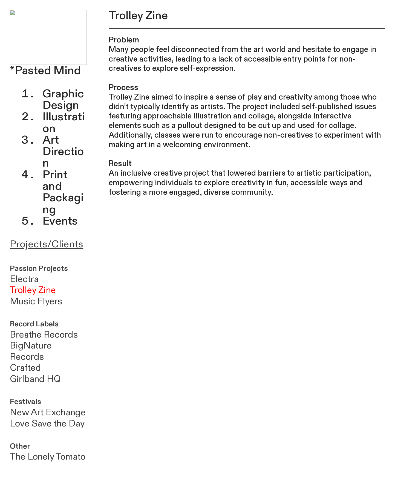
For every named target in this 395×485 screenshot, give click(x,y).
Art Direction (63, 151)
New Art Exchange (48, 412)
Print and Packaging (62, 192)
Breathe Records (44, 335)
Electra (24, 279)
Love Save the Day (47, 423)
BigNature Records (31, 351)
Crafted (26, 368)
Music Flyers (36, 301)
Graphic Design (63, 99)
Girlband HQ (35, 379)
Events (60, 221)
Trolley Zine (33, 290)
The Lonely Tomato (47, 457)
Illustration (63, 122)
